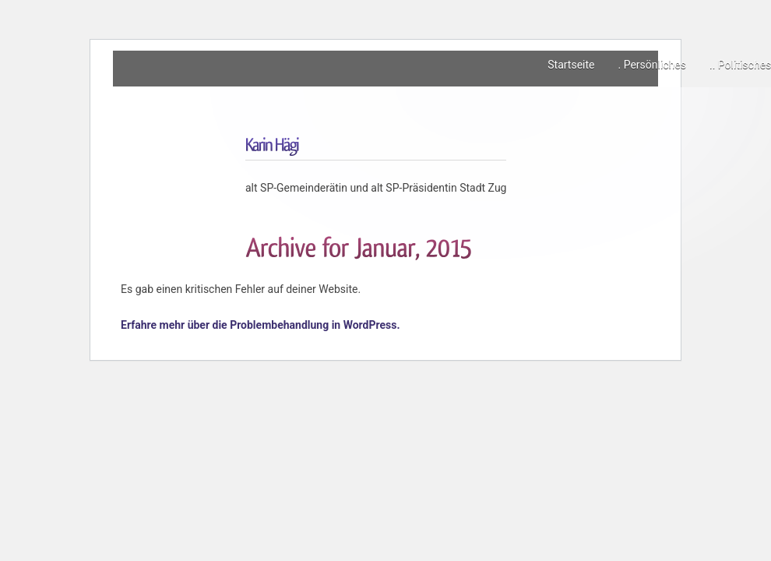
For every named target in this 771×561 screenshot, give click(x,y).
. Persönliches (652, 64)
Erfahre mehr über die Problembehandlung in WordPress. (260, 325)
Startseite (570, 64)
